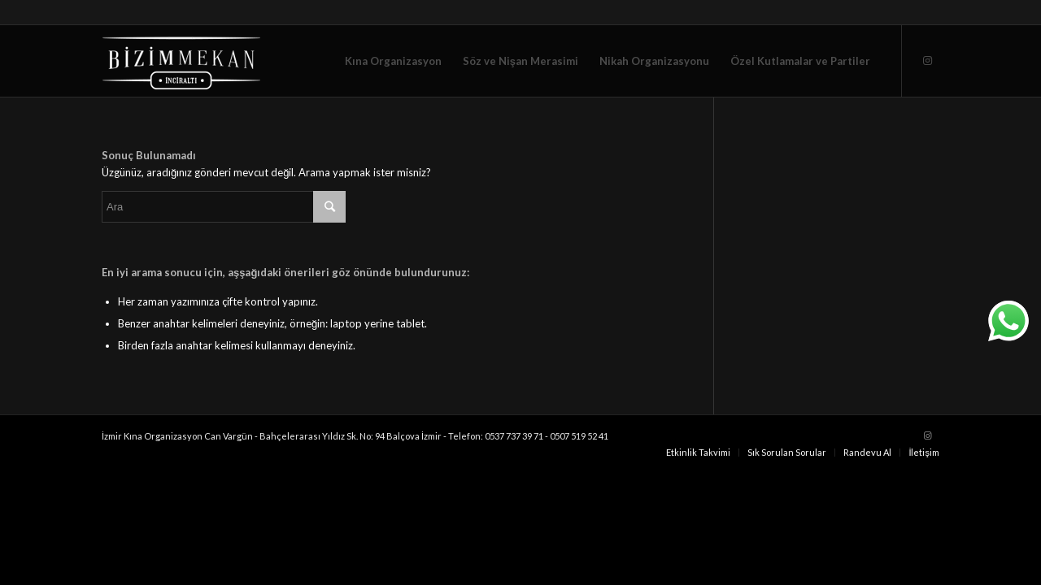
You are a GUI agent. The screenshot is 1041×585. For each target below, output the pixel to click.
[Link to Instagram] (927, 60)
